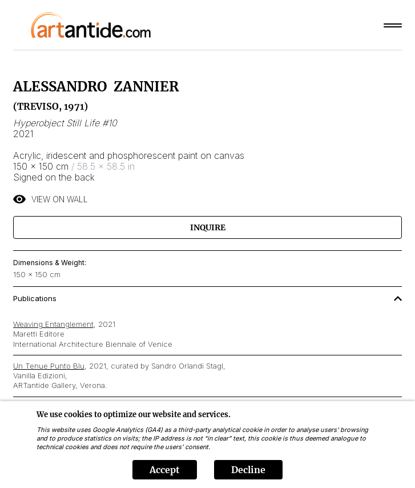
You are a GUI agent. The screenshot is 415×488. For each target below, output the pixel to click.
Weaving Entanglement (53, 324)
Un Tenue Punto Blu (48, 365)
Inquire (207, 227)
